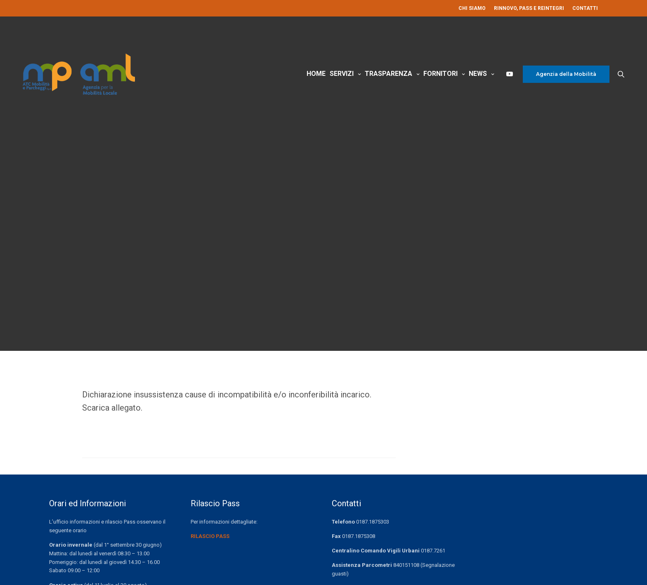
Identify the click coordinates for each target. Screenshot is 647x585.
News (478, 74)
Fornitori (440, 74)
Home (316, 74)
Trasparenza (388, 74)
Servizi (342, 74)
